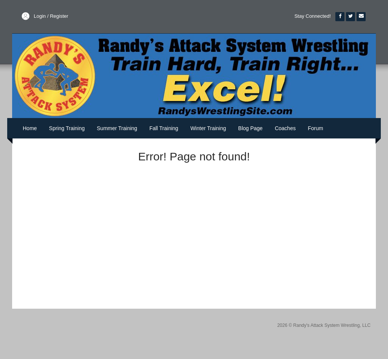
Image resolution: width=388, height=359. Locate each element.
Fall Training (163, 128)
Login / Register (51, 16)
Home (30, 128)
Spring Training (66, 128)
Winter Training (208, 128)
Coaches (285, 128)
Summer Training (117, 128)
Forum (315, 128)
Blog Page (250, 128)
